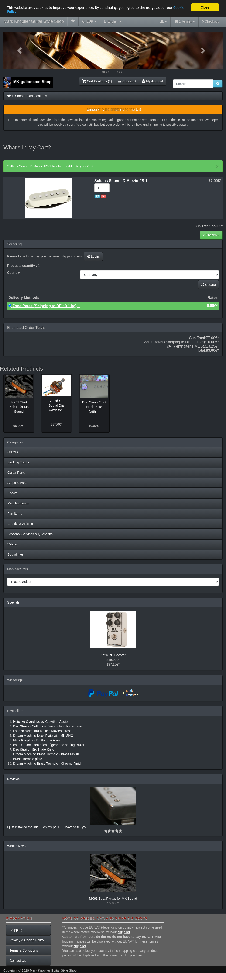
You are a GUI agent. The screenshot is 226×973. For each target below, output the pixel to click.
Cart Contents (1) (97, 81)
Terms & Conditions (24, 950)
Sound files (15, 554)
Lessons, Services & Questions (30, 534)
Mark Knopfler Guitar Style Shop (34, 21)
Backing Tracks (18, 462)
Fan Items (14, 513)
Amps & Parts (17, 483)
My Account (152, 81)
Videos (12, 544)
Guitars (12, 452)
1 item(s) (184, 21)
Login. (93, 256)
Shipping (16, 930)
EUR (89, 22)
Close (205, 7)
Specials (13, 602)
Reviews (13, 779)
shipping (124, 932)
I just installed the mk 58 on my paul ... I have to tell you (47, 827)
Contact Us (18, 961)
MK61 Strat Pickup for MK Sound (113, 898)
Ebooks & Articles (20, 524)
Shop (19, 96)
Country (13, 272)
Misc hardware (18, 503)
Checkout (210, 21)
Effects (12, 493)
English (112, 22)
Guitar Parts (16, 472)
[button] (19, 50)
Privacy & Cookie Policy (27, 940)
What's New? (16, 846)
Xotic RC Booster (112, 655)
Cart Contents (37, 96)
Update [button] (208, 285)
